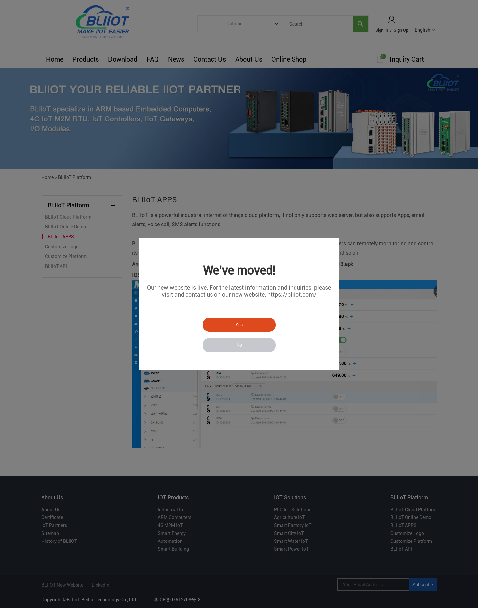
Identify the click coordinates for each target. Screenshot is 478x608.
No (239, 345)
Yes (239, 324)
